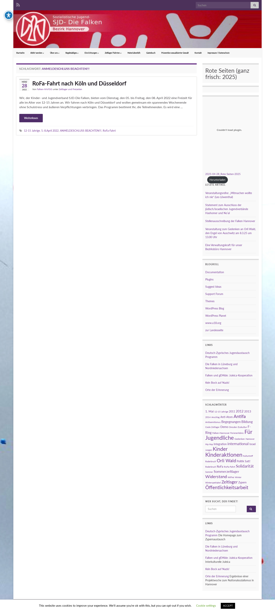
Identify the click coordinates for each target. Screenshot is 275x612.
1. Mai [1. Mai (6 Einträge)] (209, 411)
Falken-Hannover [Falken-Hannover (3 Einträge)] (221, 433)
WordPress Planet (215, 315)
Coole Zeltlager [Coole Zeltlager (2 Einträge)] (212, 427)
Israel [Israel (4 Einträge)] (252, 444)
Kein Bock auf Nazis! (217, 382)
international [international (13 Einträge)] (238, 443)
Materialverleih (134, 53)
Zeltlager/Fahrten (113, 53)
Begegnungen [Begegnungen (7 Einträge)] (231, 422)
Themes (209, 301)
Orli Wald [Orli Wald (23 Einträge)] (226, 460)
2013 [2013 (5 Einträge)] (247, 411)
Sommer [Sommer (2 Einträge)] (209, 472)
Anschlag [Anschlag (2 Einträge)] (215, 417)
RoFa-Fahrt (109, 130)
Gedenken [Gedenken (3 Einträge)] (240, 438)
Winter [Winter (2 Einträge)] (238, 477)
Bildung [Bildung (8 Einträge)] (247, 422)
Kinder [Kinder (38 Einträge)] (220, 449)
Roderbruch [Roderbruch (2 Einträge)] (210, 466)
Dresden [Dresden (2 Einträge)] (233, 427)
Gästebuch (150, 53)
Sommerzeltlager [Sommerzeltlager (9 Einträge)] (226, 471)
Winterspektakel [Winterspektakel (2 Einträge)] (213, 482)
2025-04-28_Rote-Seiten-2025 (223, 174)
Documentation (214, 272)
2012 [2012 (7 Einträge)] (239, 411)
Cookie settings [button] (206, 605)
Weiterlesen (31, 118)
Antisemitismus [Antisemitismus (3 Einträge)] (213, 422)
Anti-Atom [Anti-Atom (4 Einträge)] (226, 417)
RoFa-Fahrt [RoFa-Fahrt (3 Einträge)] (229, 466)
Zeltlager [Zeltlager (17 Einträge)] (230, 481)
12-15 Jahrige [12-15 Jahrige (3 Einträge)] (221, 411)
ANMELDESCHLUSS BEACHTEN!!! (80, 130)
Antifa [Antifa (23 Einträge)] (240, 416)
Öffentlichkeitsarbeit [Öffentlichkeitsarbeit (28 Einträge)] (226, 487)
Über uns (55, 53)
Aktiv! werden (37, 53)
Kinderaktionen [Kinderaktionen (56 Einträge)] (223, 454)
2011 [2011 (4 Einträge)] (232, 411)
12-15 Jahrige (32, 130)
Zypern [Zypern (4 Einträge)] (242, 482)
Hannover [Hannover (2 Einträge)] (250, 439)
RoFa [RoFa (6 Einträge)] (220, 466)
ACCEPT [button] (228, 605)
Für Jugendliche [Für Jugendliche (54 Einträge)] (228, 434)
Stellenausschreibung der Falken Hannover (230, 221)
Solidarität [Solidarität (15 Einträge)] (245, 466)
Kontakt (198, 53)
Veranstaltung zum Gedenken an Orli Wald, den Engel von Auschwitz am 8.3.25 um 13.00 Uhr (230, 233)
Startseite (20, 53)
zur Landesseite (214, 330)
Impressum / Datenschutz (219, 53)
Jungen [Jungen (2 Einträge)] (208, 450)
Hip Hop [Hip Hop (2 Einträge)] (209, 444)
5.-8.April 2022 (50, 130)
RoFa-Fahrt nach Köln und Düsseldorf (79, 83)
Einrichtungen (92, 53)
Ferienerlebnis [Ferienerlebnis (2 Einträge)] (237, 433)
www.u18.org (213, 323)
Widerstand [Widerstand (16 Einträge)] (216, 476)
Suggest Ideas (213, 286)
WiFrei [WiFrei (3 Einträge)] (231, 477)
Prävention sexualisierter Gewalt (175, 53)
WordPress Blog (214, 308)
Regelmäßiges (72, 53)
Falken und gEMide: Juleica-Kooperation (228, 375)
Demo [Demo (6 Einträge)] (224, 426)
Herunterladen (217, 179)
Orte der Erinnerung (217, 389)
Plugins (209, 279)
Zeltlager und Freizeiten (70, 89)
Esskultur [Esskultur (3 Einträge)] (242, 427)
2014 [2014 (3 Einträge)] (208, 417)
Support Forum (214, 294)
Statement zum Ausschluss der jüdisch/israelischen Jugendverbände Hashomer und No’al (226, 209)
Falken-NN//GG (44, 89)
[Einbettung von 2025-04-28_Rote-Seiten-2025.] (229, 130)
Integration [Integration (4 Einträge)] (220, 444)
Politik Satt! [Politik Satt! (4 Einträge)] (243, 461)
